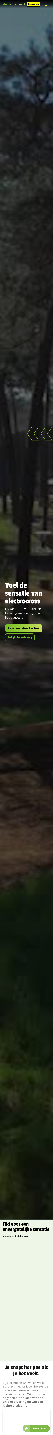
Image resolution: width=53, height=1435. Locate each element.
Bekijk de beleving (19, 637)
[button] (46, 4)
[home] (14, 4)
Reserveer (33, 4)
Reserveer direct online (23, 628)
